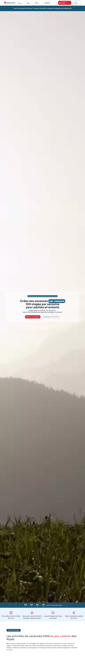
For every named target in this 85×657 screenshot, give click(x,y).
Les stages (30, 3)
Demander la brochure (62, 3)
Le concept (21, 3)
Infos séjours (39, 3)
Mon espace (75, 3)
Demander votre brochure (51, 317)
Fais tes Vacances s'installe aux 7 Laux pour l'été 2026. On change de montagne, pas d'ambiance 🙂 (42, 8)
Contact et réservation (51, 3)
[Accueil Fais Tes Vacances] (9, 3)
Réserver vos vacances (32, 317)
